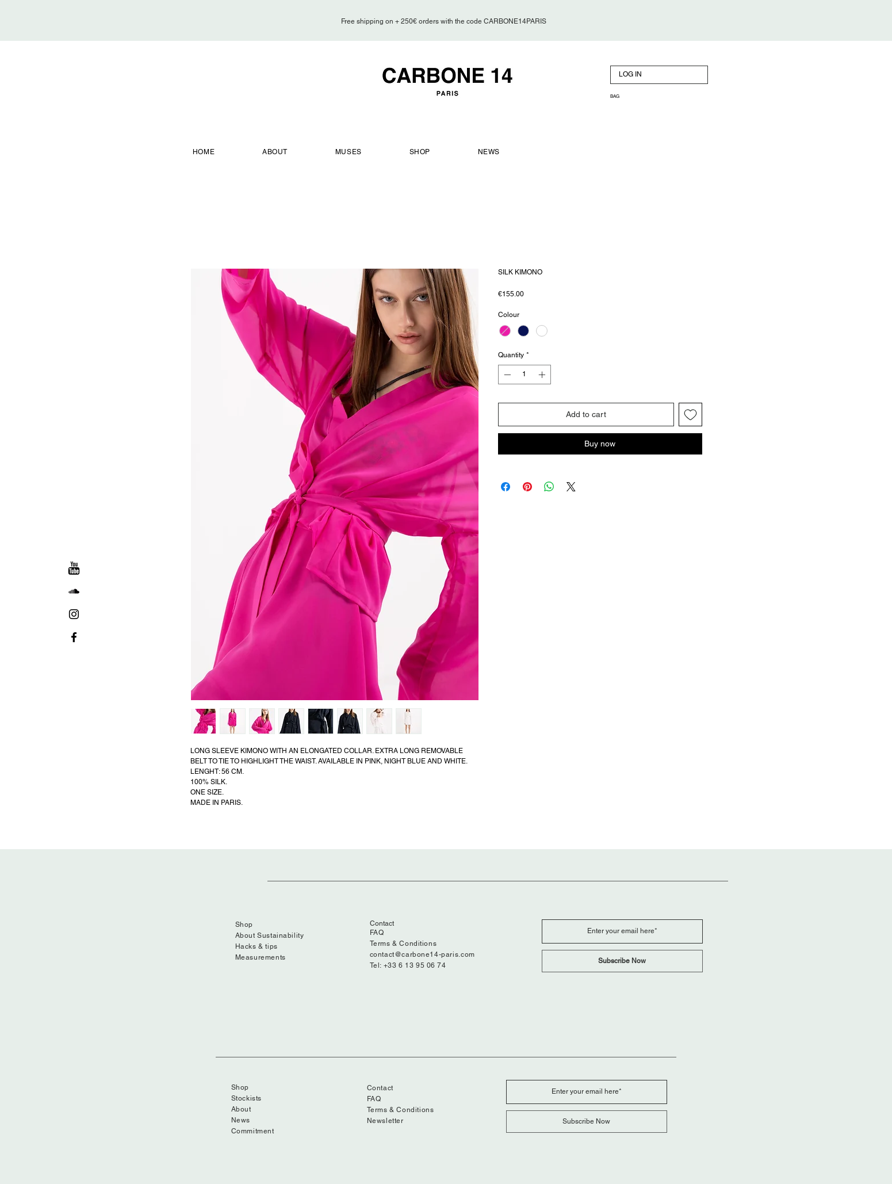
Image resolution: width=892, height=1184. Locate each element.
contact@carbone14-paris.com (422, 954)
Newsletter (385, 1121)
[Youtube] (74, 568)
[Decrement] (506, 374)
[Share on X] (571, 487)
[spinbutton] (524, 374)
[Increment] (543, 374)
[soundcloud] (74, 591)
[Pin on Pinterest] (527, 487)
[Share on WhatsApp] (549, 487)
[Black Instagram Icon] (74, 614)
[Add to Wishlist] (690, 414)
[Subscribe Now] (622, 961)
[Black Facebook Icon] (74, 637)
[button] (624, 96)
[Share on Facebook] (505, 487)
